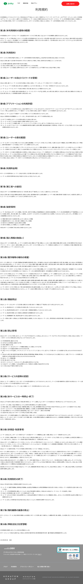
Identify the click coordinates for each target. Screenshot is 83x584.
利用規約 (14, 567)
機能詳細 (25, 3)
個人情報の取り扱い (43, 567)
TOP (18, 3)
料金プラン (34, 3)
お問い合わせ (70, 4)
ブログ (5, 567)
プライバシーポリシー (27, 567)
